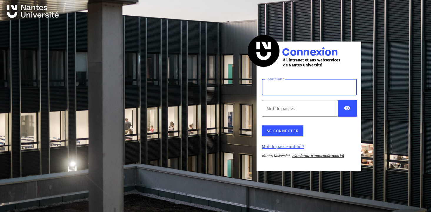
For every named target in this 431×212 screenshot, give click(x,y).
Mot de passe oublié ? (283, 146)
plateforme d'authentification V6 (318, 155)
